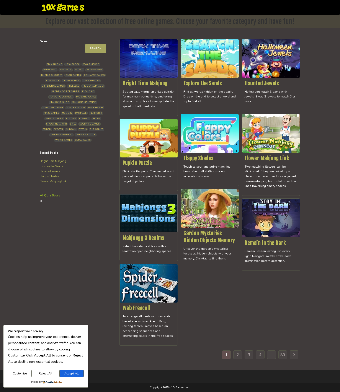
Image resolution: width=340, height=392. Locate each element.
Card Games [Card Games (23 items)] (73, 75)
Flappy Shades (198, 158)
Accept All (71, 373)
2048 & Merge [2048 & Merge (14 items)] (91, 64)
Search (44, 41)
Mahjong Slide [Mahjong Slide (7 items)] (59, 102)
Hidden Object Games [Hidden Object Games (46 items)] (65, 91)
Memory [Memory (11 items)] (67, 113)
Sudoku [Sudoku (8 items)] (71, 129)
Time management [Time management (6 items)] (61, 134)
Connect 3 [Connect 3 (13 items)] (52, 80)
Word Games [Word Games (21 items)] (63, 140)
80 (282, 354)
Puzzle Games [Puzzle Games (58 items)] (54, 118)
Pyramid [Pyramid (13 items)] (84, 118)
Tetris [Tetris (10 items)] (83, 129)
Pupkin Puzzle (137, 163)
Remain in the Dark (265, 243)
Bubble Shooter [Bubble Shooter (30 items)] (51, 75)
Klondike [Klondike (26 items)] (88, 91)
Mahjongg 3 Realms (143, 238)
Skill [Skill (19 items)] (73, 123)
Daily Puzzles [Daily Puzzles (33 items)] (91, 80)
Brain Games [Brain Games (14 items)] (94, 69)
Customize (20, 373)
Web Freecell (136, 308)
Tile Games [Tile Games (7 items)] (96, 129)
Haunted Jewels (262, 83)
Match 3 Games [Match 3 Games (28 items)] (76, 107)
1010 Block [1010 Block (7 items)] (72, 64)
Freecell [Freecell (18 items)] (73, 85)
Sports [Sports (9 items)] (58, 129)
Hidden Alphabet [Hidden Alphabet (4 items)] (93, 85)
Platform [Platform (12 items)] (96, 113)
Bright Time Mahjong (145, 83)
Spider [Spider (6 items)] (47, 129)
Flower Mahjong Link (267, 158)
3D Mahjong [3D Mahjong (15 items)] (54, 64)
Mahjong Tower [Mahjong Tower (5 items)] (52, 107)
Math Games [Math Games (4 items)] (95, 107)
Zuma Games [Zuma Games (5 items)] (82, 140)
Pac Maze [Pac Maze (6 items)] (81, 113)
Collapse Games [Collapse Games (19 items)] (94, 75)
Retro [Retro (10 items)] (96, 118)
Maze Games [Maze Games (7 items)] (51, 113)
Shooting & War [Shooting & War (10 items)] (56, 123)
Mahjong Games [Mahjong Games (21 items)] (86, 96)
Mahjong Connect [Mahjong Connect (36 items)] (61, 96)
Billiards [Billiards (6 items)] (66, 69)
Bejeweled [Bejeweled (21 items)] (50, 69)
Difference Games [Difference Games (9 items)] (53, 85)
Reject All (45, 373)
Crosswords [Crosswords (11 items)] (71, 80)
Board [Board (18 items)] (79, 69)
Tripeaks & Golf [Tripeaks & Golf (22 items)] (85, 134)
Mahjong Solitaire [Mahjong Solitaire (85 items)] (84, 102)
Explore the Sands (202, 83)
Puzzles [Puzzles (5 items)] (71, 118)
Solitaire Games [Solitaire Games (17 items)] (89, 123)
